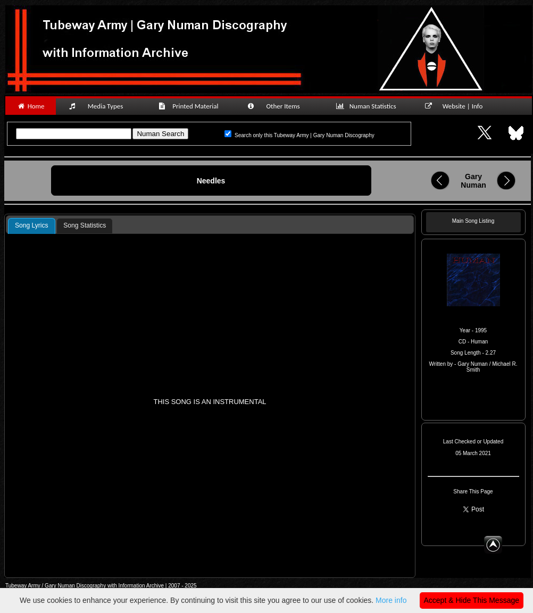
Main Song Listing (473, 221)
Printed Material (190, 106)
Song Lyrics (31, 225)
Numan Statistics (368, 106)
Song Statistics (84, 225)
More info (391, 600)
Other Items (279, 106)
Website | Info (457, 106)
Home (30, 106)
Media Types (101, 106)
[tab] (31, 226)
